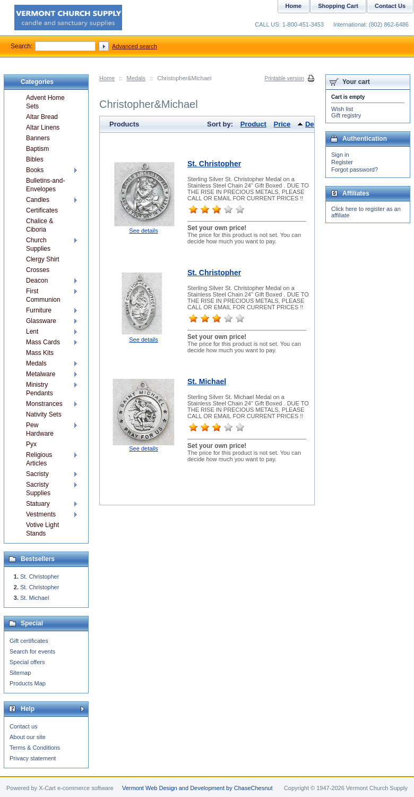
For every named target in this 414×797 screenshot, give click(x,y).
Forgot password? (354, 169)
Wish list (342, 109)
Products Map (28, 683)
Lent (32, 331)
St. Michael (206, 381)
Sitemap (20, 672)
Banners (38, 138)
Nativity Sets (44, 414)
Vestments (41, 514)
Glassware (41, 321)
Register (342, 162)
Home (107, 78)
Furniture (38, 310)
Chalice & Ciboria (39, 225)
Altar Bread (42, 117)
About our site (28, 737)
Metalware (40, 374)
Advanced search (134, 46)
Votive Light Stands (42, 529)
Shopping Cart (338, 6)
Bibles (35, 159)
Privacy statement (33, 758)
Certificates (42, 210)
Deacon (37, 280)
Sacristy (37, 474)
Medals (136, 78)
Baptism (37, 148)
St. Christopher (214, 163)
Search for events (32, 651)
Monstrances (44, 404)
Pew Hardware (40, 429)
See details (143, 230)
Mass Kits (40, 353)
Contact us (24, 726)
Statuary (38, 503)
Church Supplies (38, 244)
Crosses (37, 270)
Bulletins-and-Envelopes (45, 185)
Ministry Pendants (39, 389)
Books (35, 170)
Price (282, 124)
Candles (37, 200)
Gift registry (346, 115)
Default (317, 124)
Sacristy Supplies (38, 489)
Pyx (31, 444)
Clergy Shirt (42, 259)
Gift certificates (29, 641)
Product (253, 124)
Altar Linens (42, 127)
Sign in (340, 154)
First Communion (43, 295)
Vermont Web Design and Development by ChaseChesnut (197, 788)
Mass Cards (43, 342)
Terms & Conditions (35, 747)
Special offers (27, 662)
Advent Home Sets (45, 102)
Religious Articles (39, 459)
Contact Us (390, 6)
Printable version (284, 78)
